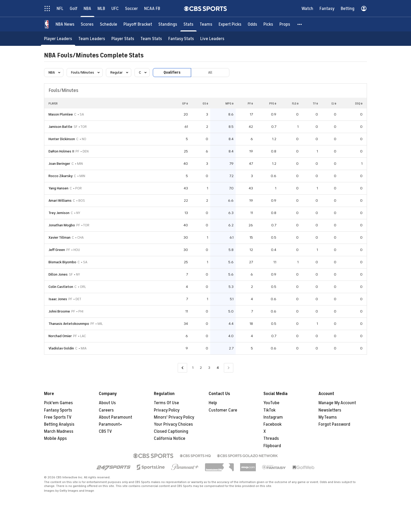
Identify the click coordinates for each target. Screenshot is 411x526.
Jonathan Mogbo (61, 225)
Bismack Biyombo (62, 262)
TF (315, 103)
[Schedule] (108, 24)
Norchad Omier (60, 336)
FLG (295, 103)
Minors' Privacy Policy (174, 417)
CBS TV (105, 431)
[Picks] (268, 24)
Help (213, 403)
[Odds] (252, 24)
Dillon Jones (58, 274)
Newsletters (329, 410)
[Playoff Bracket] (137, 24)
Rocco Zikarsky (60, 176)
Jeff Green (56, 250)
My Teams (327, 417)
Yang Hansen (58, 188)
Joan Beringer (59, 163)
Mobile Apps (55, 438)
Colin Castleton (60, 286)
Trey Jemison (58, 213)
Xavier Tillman (59, 237)
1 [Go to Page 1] (192, 367)
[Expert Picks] (230, 24)
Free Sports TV (58, 417)
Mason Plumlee (60, 114)
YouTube (271, 403)
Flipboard (272, 445)
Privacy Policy (167, 410)
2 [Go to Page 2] (201, 367)
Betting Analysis (59, 424)
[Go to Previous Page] (182, 368)
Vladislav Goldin (61, 348)
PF (250, 103)
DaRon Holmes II (61, 151)
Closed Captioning (171, 431)
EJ (334, 103)
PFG (272, 103)
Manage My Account (337, 403)
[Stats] (188, 24)
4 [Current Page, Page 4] (218, 367)
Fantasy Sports (58, 410)
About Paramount (115, 417)
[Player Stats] (122, 38)
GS (205, 103)
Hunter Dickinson (61, 139)
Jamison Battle (60, 126)
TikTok (269, 410)
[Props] (284, 24)
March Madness (58, 431)
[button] (299, 24)
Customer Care (223, 410)
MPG (229, 103)
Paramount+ (110, 424)
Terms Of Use (166, 403)
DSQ (359, 103)
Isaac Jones (57, 299)
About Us (107, 403)
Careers (106, 410)
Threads (271, 438)
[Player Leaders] (58, 38)
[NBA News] (65, 24)
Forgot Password (334, 424)
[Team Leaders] (91, 38)
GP (185, 103)
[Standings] (167, 24)
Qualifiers (172, 72)
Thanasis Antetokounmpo (68, 323)
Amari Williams (60, 200)
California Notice (169, 438)
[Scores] (87, 24)
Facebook (272, 424)
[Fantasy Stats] (181, 38)
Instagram (273, 417)
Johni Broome (59, 311)
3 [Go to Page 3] (209, 367)
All (210, 72)
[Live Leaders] (212, 38)
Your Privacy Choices (173, 424)
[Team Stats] (151, 38)
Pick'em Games (58, 403)
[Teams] (206, 24)
